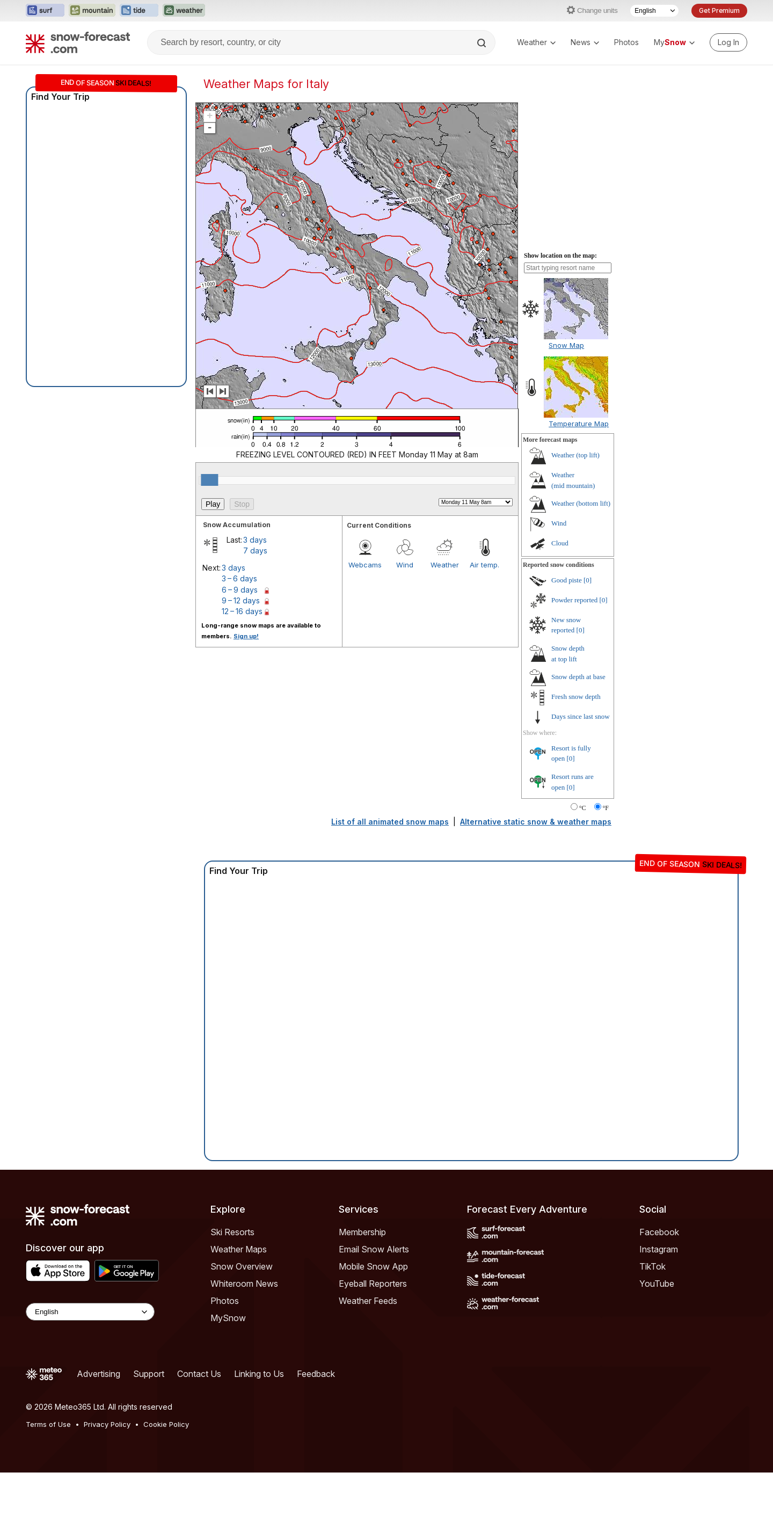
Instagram (658, 1249)
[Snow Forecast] (78, 42)
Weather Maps (238, 1249)
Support (148, 1373)
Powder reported (574, 600)
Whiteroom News (244, 1283)
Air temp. (484, 564)
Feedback (316, 1373)
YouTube (656, 1283)
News (585, 42)
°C (582, 808)
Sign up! (246, 636)
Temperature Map (579, 423)
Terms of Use (48, 1424)
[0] (588, 580)
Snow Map (566, 345)
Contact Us (199, 1373)
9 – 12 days (241, 600)
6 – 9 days (240, 589)
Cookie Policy (166, 1424)
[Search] (482, 43)
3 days (255, 539)
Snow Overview (241, 1266)
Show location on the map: (560, 255)
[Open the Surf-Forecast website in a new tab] (45, 11)
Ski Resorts (232, 1232)
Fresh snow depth (576, 697)
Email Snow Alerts (374, 1249)
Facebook (659, 1232)
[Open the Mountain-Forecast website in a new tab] (92, 11)
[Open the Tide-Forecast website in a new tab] (139, 11)
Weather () (575, 455)
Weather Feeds (368, 1300)
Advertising (98, 1373)
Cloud (559, 543)
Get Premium (719, 10)
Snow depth (578, 677)
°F (606, 808)
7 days (255, 550)
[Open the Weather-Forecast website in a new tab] (184, 11)
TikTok (652, 1266)
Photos (626, 42)
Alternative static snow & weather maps (535, 821)
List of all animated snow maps (390, 821)
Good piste (566, 580)
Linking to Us (259, 1373)
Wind (404, 564)
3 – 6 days (239, 578)
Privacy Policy (107, 1424)
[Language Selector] (654, 11)
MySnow (228, 1318)
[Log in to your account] (728, 42)
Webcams (365, 564)
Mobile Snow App (373, 1266)
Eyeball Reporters (373, 1283)
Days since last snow (580, 716)
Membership (362, 1232)
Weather (536, 42)
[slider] (209, 480)
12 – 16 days (242, 611)
